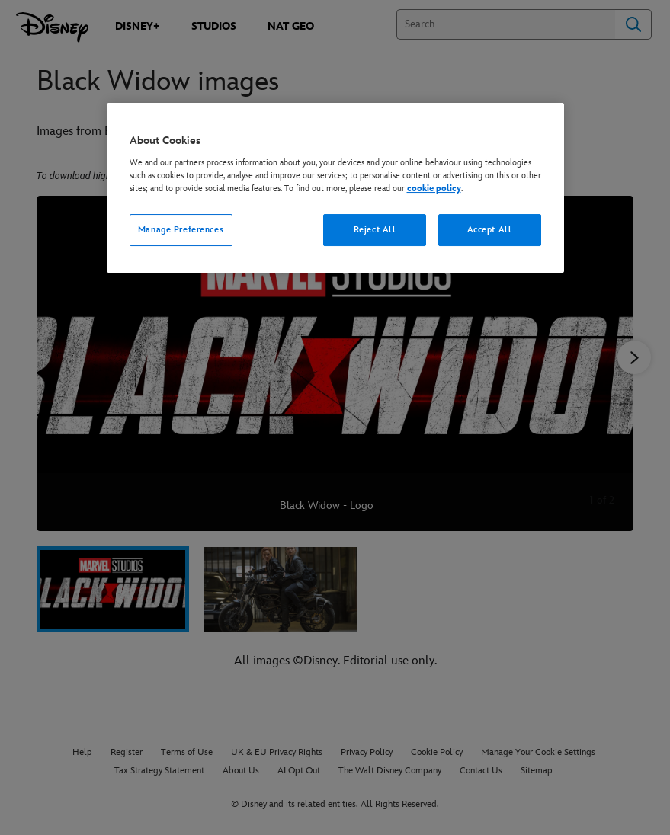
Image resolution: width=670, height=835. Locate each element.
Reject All (375, 230)
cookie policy (434, 189)
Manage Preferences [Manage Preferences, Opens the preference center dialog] (180, 230)
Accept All (489, 230)
